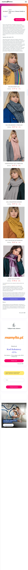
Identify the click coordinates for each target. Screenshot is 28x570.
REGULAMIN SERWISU (7, 490)
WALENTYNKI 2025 (6, 478)
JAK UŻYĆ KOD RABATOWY (9, 487)
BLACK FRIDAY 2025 (7, 473)
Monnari (10, 9)
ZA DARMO (4, 470)
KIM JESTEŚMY (5, 485)
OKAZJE (3, 461)
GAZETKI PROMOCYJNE (8, 467)
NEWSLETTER (5, 499)
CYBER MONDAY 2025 (7, 476)
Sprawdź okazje (19, 19)
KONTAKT (4, 496)
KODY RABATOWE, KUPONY (9, 464)
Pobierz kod (14, 360)
